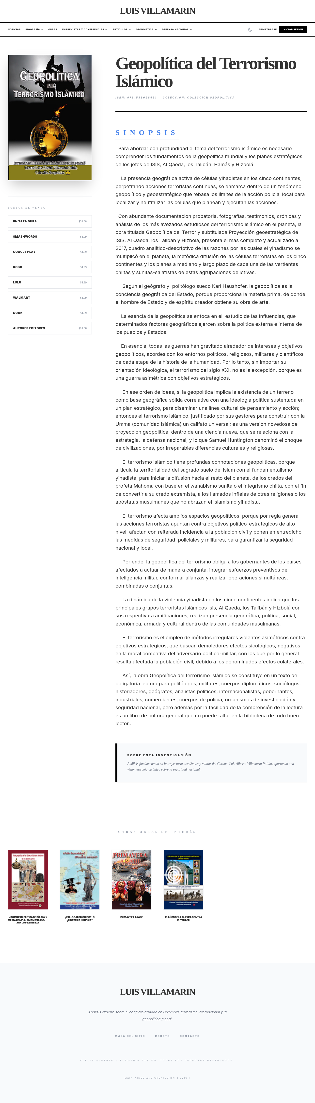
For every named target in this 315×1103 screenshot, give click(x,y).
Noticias (14, 29)
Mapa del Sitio (130, 1036)
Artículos (121, 29)
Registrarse (268, 29)
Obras (52, 29)
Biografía (35, 29)
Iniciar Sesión (293, 29)
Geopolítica (146, 29)
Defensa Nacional (177, 29)
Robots (162, 1036)
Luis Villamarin (157, 11)
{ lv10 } (183, 1077)
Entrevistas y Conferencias (85, 29)
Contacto (190, 1036)
